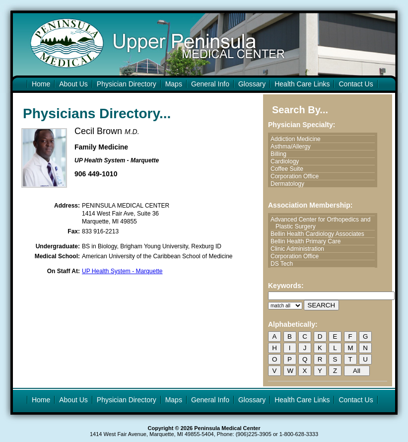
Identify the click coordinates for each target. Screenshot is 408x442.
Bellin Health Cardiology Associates (319, 233)
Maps (173, 84)
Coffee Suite (289, 168)
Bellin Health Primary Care (307, 241)
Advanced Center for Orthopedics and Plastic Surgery (322, 223)
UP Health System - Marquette (122, 271)
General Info (210, 84)
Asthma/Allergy (293, 146)
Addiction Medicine (298, 139)
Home (41, 84)
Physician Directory (126, 84)
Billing (280, 153)
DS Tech (284, 263)
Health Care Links (302, 84)
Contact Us (356, 84)
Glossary (252, 84)
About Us (73, 84)
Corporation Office (297, 176)
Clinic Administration (299, 248)
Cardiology (287, 161)
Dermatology (289, 183)
